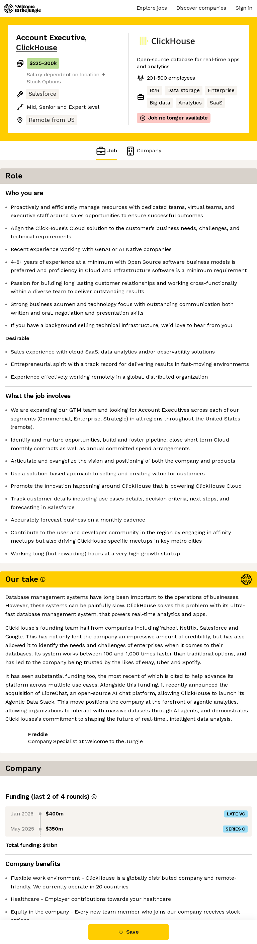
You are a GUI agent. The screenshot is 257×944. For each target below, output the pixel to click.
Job (106, 150)
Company (143, 150)
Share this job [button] (34, 879)
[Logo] (22, 8)
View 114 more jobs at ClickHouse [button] (59, 892)
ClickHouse (36, 47)
